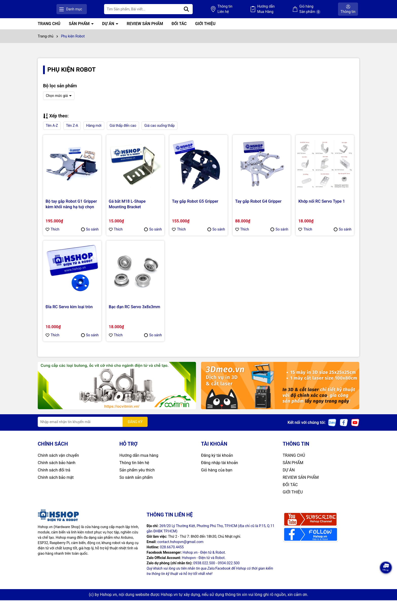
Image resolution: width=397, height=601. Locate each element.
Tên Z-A (72, 126)
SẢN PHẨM (80, 24)
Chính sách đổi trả (54, 470)
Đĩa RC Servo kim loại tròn (69, 307)
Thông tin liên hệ (134, 463)
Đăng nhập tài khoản (219, 463)
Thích (52, 230)
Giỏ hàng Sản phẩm (317, 9)
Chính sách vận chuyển (58, 456)
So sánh (90, 230)
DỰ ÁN (108, 24)
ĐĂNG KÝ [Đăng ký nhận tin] (135, 422)
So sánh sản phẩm (136, 478)
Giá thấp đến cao (123, 126)
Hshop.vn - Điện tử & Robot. (204, 553)
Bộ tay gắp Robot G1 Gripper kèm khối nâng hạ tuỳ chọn (71, 204)
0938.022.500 (204, 564)
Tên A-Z (52, 126)
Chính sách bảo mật (56, 478)
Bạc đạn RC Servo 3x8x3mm (134, 307)
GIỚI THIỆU (205, 24)
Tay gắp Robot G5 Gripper (195, 201)
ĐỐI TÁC (179, 24)
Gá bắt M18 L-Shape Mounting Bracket (127, 204)
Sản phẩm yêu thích (137, 470)
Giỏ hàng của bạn (216, 470)
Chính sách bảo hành (56, 463)
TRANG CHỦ (49, 24)
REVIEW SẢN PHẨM (145, 24)
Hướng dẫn (280, 10)
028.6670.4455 (172, 548)
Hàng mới (93, 126)
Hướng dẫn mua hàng (139, 456)
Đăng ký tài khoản (217, 456)
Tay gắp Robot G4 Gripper (258, 201)
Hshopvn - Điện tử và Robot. (204, 558)
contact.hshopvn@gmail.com (180, 543)
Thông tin (246, 10)
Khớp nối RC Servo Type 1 (321, 201)
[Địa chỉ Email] (93, 423)
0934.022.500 (229, 564)
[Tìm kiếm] (215, 9)
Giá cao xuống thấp (159, 126)
